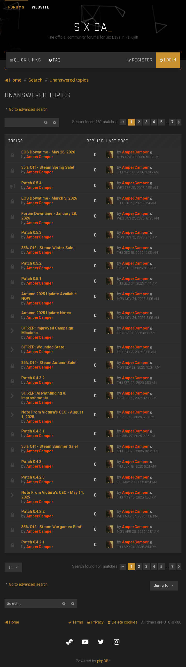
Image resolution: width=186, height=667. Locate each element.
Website (40, 7)
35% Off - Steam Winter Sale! (47, 247)
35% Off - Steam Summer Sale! (49, 446)
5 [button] (161, 122)
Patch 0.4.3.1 (33, 431)
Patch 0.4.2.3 (33, 477)
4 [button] (154, 122)
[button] (123, 122)
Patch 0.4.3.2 (33, 378)
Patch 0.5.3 (31, 232)
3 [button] (146, 122)
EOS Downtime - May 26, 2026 (48, 152)
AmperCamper (39, 156)
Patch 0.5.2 (31, 263)
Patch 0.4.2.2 (33, 511)
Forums (16, 7)
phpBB (102, 661)
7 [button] (172, 122)
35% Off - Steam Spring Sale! (47, 167)
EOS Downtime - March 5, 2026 (49, 198)
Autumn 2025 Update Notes (46, 313)
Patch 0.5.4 (31, 183)
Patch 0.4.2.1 (33, 542)
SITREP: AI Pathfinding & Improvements (43, 395)
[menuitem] (54, 60)
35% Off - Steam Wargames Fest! (51, 526)
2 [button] (139, 122)
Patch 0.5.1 (31, 278)
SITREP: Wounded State (42, 347)
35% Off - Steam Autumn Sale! (48, 362)
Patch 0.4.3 (31, 461)
